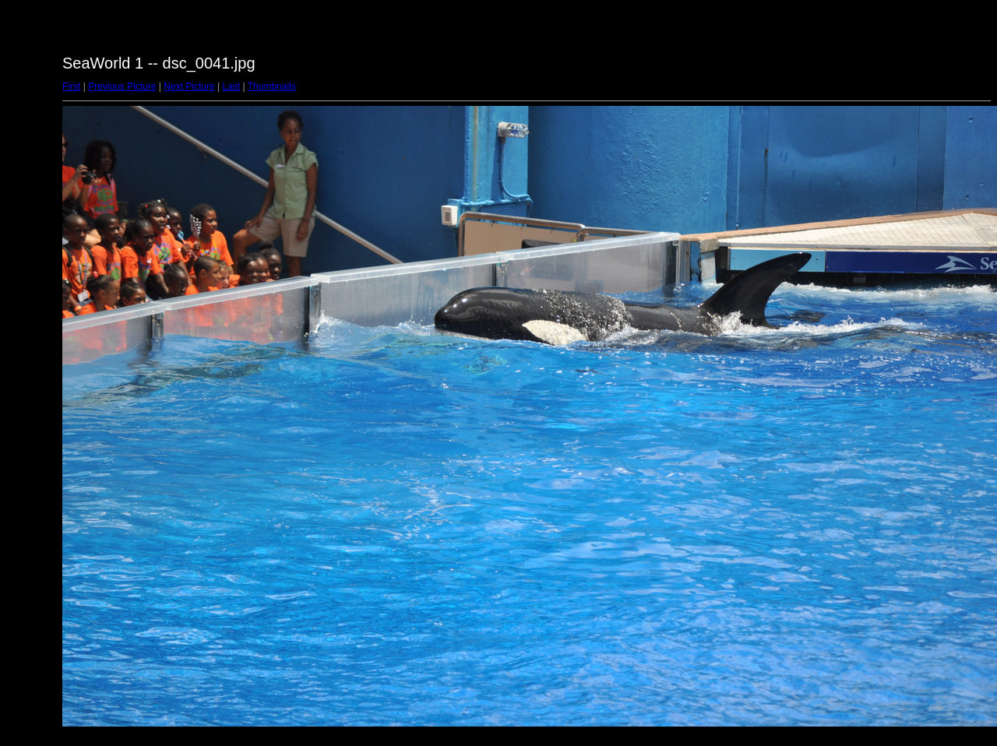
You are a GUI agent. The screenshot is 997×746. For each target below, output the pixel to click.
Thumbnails (272, 86)
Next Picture (189, 86)
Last (231, 86)
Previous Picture (122, 86)
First (71, 86)
